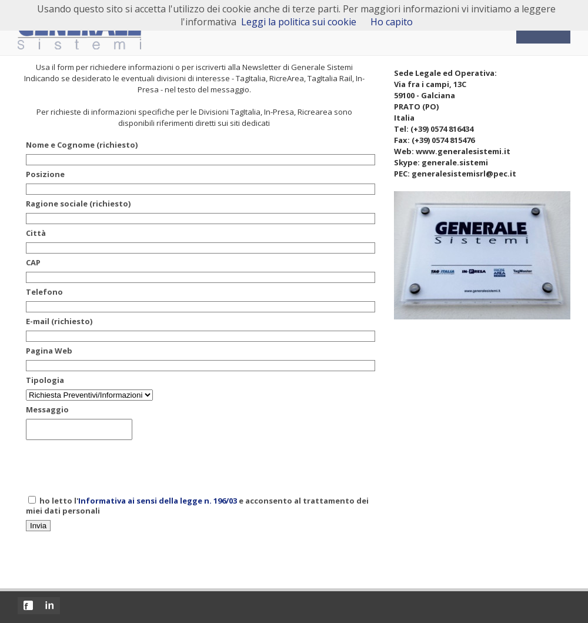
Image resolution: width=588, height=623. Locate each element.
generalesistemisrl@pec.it (464, 173)
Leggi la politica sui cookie (298, 21)
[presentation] (115, 471)
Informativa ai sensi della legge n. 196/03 (157, 504)
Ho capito (391, 21)
